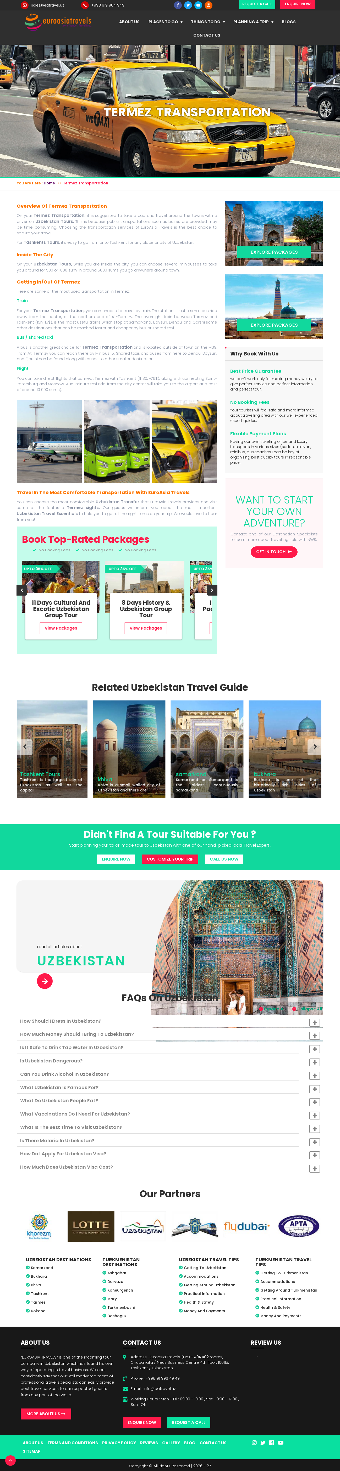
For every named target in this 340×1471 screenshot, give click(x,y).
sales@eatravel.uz (47, 5)
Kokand (38, 1311)
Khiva (36, 1285)
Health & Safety (199, 1302)
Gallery (171, 1443)
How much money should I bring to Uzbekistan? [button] (170, 1035)
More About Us (45, 1414)
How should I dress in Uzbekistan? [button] (170, 1022)
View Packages (63, 628)
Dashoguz (117, 1316)
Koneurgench (120, 1290)
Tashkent (40, 1293)
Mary (112, 1299)
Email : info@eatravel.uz (153, 1388)
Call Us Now (224, 859)
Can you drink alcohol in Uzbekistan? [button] (170, 1075)
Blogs (289, 22)
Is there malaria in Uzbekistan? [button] (170, 1141)
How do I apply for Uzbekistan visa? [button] (170, 1154)
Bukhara (39, 1276)
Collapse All (307, 1009)
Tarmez (38, 1302)
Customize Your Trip (170, 859)
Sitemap (32, 1451)
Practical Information (204, 1293)
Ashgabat (117, 1273)
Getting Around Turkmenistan (288, 1290)
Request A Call (189, 1422)
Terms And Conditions (72, 1443)
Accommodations (201, 1276)
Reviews (149, 1443)
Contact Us (206, 35)
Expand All (272, 1009)
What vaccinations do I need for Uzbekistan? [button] (170, 1115)
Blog (189, 1443)
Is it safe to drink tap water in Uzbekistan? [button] (170, 1048)
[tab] (170, 1021)
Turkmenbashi (121, 1307)
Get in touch (271, 552)
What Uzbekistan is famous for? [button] (170, 1088)
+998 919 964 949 (107, 5)
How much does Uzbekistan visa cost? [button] (170, 1168)
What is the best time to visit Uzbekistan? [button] (170, 1128)
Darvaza (115, 1281)
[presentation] (22, 590)
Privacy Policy (119, 1443)
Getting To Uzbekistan (205, 1267)
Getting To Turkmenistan (284, 1273)
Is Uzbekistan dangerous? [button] (170, 1061)
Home (49, 183)
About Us (129, 22)
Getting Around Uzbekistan (209, 1285)
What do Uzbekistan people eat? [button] (170, 1101)
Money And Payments (204, 1311)
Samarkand (42, 1267)
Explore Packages (274, 252)
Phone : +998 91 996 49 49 (155, 1378)
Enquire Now (116, 859)
